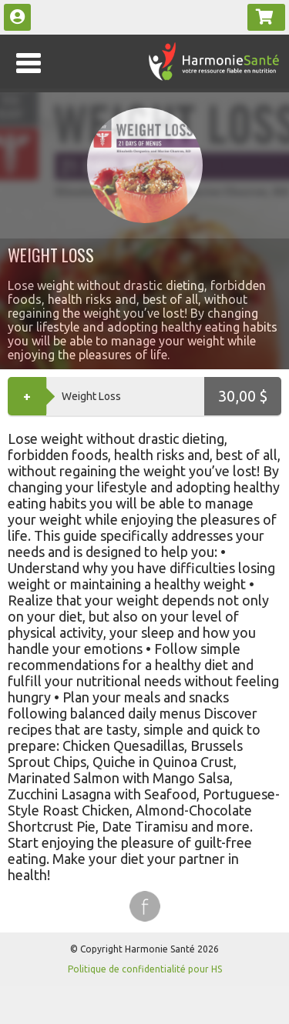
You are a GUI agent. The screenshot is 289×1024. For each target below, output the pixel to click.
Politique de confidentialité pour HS (145, 969)
